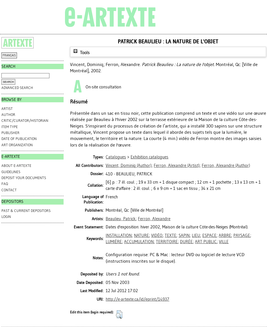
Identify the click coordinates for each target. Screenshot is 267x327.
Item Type (9, 127)
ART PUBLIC (206, 241)
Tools (81, 52)
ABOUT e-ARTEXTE (16, 166)
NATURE (141, 235)
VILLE (224, 241)
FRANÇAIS (9, 55)
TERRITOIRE (167, 241)
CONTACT (9, 190)
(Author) (128, 165)
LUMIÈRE (114, 241)
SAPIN (184, 235)
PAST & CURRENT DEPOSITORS (26, 211)
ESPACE (209, 235)
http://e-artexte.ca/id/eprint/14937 (137, 299)
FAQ (4, 184)
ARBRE (225, 235)
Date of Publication (19, 139)
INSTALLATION (119, 235)
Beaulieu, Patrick (121, 218)
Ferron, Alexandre (154, 218)
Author (8, 114)
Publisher (10, 133)
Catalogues (116, 157)
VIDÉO (156, 235)
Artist (7, 109)
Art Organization (17, 145)
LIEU (196, 235)
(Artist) (176, 165)
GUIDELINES (10, 172)
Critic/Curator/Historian (24, 120)
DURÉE (186, 241)
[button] (119, 314)
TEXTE (170, 235)
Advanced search (17, 88)
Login (6, 217)
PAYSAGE (241, 235)
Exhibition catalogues (149, 157)
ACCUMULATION (139, 241)
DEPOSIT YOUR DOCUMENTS (23, 178)
